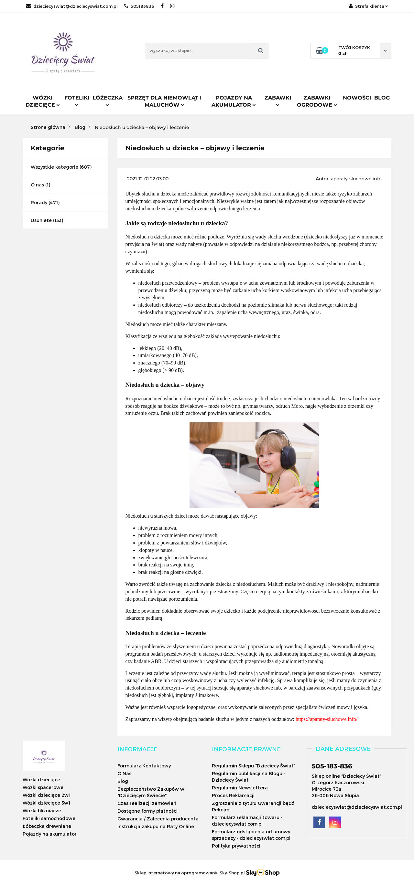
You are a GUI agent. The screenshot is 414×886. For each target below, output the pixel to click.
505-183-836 (332, 766)
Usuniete (41, 220)
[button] (137, 749)
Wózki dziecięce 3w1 (46, 803)
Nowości (357, 98)
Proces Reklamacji (233, 795)
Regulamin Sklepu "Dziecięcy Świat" (253, 765)
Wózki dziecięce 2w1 (47, 795)
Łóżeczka (108, 100)
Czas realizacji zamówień (146, 803)
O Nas (124, 773)
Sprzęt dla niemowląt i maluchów (164, 101)
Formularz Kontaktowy (144, 765)
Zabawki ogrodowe (317, 101)
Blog (382, 98)
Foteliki (76, 100)
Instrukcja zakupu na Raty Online (155, 826)
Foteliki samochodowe (49, 818)
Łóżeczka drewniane (47, 826)
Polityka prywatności (236, 846)
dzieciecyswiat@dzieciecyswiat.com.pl (72, 6)
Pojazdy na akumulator (234, 101)
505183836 (139, 6)
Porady (39, 202)
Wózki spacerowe (43, 787)
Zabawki (278, 100)
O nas (37, 184)
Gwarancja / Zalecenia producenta (158, 818)
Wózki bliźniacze (42, 810)
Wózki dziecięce (43, 101)
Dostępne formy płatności (147, 811)
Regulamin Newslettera (240, 787)
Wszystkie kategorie (54, 167)
